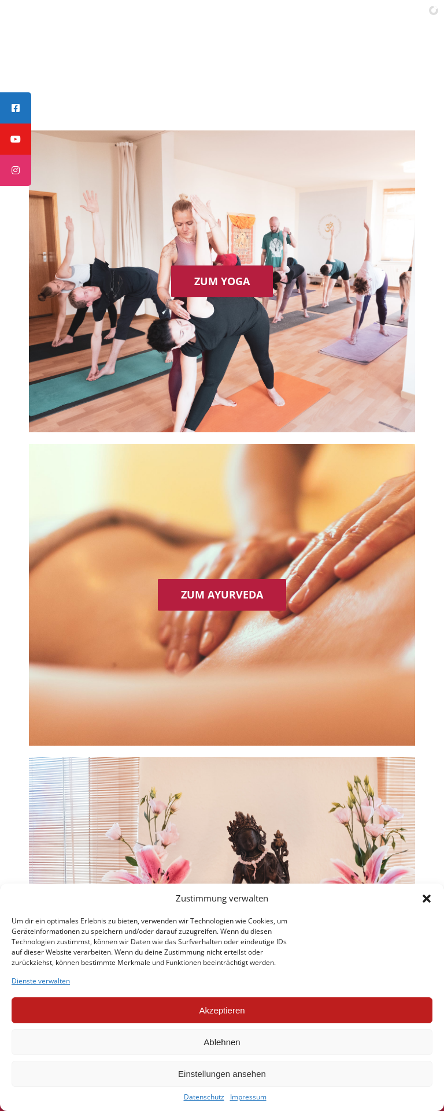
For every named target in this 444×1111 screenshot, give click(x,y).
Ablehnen (222, 1042)
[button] (426, 898)
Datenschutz (204, 1097)
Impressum (248, 1097)
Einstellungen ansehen (222, 1074)
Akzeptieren (222, 1010)
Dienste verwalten (41, 981)
